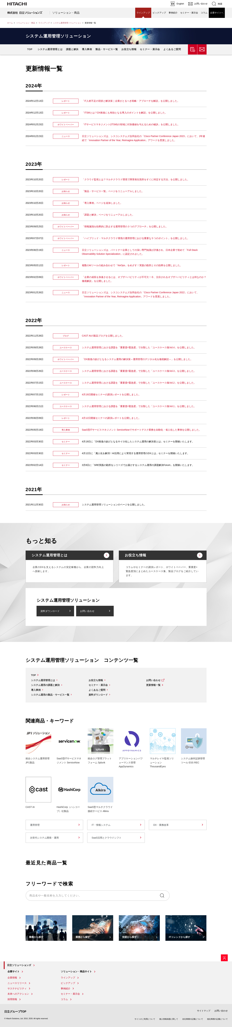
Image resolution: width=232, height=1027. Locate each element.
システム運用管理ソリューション (67, 23)
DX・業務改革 (160, 825)
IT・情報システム (101, 825)
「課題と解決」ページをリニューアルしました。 (108, 214)
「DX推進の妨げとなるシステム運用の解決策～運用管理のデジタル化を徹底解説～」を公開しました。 (137, 359)
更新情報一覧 (153, 685)
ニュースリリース (17, 983)
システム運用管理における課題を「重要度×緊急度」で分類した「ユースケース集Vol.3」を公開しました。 (139, 371)
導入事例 (87, 49)
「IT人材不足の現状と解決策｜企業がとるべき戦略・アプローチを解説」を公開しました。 (131, 101)
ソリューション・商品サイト (76, 971)
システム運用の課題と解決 (45, 685)
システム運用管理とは (50, 49)
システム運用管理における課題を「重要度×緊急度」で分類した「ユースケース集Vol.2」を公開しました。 (139, 382)
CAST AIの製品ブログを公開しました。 (103, 335)
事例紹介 (173, 12)
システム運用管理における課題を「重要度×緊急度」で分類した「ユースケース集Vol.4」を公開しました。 (139, 347)
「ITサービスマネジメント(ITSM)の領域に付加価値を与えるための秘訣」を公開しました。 (131, 124)
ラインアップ (143, 12)
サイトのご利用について (145, 1019)
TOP (29, 49)
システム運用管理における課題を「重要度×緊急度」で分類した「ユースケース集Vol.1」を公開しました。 (139, 406)
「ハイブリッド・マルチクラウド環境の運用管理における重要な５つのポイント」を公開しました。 (135, 238)
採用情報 (12, 999)
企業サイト (13, 971)
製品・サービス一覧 (106, 49)
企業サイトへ (216, 12)
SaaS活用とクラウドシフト (106, 837)
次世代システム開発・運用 (44, 837)
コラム (204, 12)
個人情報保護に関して (168, 1019)
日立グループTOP (15, 1011)
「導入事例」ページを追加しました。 (102, 203)
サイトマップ (203, 1010)
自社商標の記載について (192, 1019)
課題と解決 (72, 49)
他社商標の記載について (217, 1019)
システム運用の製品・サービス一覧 (50, 694)
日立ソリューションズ (19, 965)
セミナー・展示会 (189, 12)
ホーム (10, 23)
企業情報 (12, 977)
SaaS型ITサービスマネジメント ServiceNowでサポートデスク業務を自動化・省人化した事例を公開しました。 (141, 429)
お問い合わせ (87, 611)
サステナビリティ (17, 988)
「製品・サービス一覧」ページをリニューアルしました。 (113, 191)
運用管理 (35, 825)
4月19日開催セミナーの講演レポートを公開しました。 (111, 394)
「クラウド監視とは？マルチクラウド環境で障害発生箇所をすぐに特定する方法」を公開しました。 (135, 179)
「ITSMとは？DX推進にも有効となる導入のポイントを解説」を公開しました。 (124, 112)
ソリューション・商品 (66, 12)
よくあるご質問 (172, 49)
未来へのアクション (18, 993)
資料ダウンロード (50, 611)
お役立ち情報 (128, 49)
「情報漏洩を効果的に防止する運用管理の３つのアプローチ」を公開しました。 (125, 226)
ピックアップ (159, 12)
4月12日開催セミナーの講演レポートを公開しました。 (111, 418)
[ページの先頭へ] (224, 957)
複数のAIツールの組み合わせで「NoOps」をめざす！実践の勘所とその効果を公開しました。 (132, 265)
